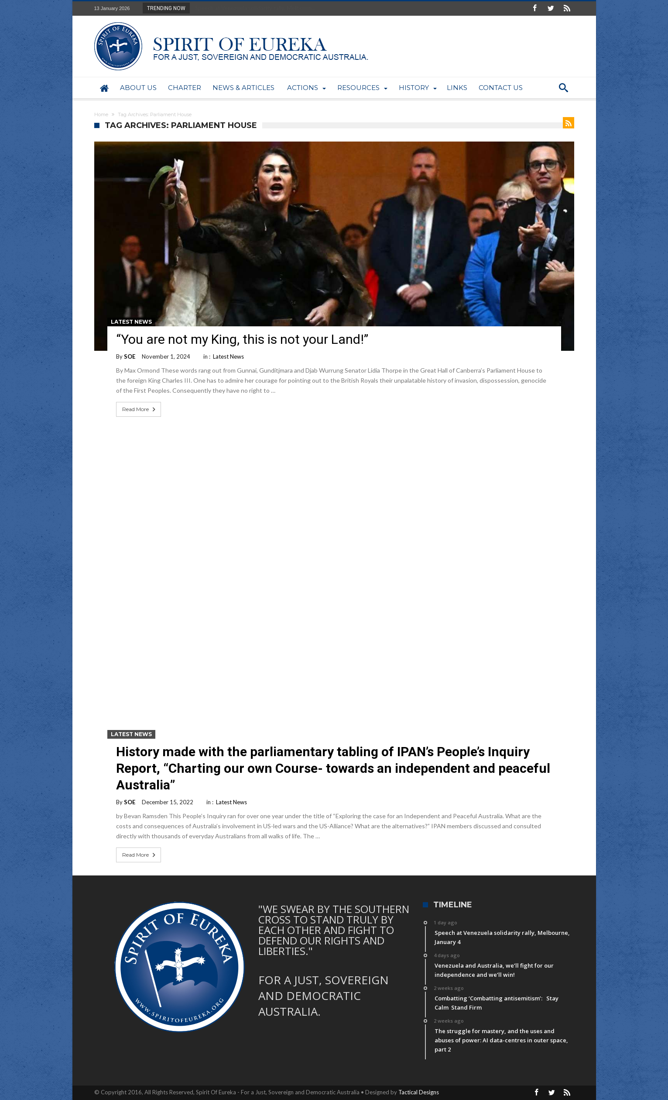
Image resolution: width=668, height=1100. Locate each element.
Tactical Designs (418, 1092)
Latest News (131, 321)
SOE (129, 356)
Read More (139, 409)
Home (101, 114)
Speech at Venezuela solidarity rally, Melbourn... (253, 7)
